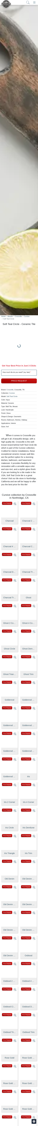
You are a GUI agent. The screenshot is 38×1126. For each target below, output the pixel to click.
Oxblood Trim (28, 1032)
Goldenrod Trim (9, 776)
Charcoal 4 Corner (9, 546)
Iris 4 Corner (28, 802)
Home (3, 316)
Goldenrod (9, 700)
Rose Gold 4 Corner (9, 1083)
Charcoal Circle (28, 546)
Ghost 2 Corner (9, 623)
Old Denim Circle (28, 904)
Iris (28, 776)
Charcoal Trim (9, 597)
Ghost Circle (9, 649)
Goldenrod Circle (28, 725)
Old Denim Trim (9, 955)
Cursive (26, 316)
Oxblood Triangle (9, 1032)
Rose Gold (9, 1058)
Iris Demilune (28, 828)
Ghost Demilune (28, 649)
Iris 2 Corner (9, 802)
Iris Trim (28, 853)
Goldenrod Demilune (9, 751)
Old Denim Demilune (9, 930)
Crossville (18, 316)
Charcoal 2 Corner (28, 521)
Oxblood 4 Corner (28, 981)
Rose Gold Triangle (28, 1109)
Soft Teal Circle (11, 396)
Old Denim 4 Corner (9, 904)
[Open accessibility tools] (33, 1121)
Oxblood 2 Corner (9, 981)
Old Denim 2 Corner (28, 879)
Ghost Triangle (9, 674)
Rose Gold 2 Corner (28, 1058)
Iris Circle (9, 828)
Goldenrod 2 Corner (28, 700)
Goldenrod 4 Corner (9, 725)
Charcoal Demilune (9, 572)
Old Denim (9, 879)
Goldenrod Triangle (28, 751)
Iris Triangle (9, 853)
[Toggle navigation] (34, 2)
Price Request (19, 381)
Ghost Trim (28, 674)
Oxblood (28, 955)
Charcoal (9, 521)
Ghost (28, 597)
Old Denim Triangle (28, 930)
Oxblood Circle (9, 1007)
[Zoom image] (15, 504)
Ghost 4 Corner (28, 623)
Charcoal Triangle (28, 572)
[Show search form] (27, 2)
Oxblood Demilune (28, 1007)
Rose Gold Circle (28, 1083)
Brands (10, 316)
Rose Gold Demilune (9, 1109)
